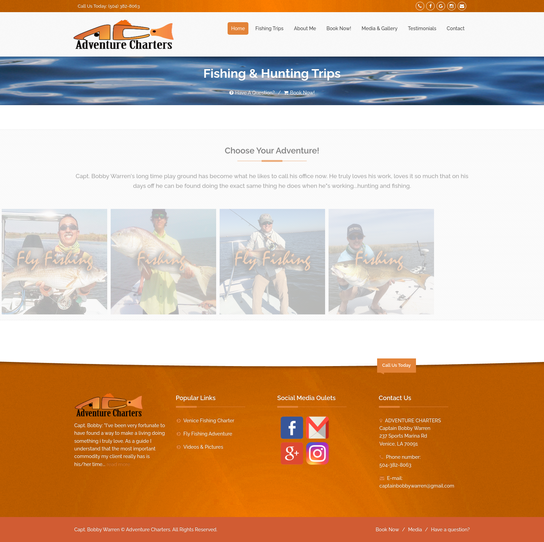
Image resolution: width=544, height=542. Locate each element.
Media (415, 529)
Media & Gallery (380, 28)
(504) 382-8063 (124, 6)
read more (118, 464)
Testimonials (422, 28)
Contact (456, 28)
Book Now (387, 529)
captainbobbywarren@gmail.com (417, 486)
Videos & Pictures (203, 447)
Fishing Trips (269, 28)
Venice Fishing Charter (209, 420)
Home (238, 28)
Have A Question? (252, 92)
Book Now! (338, 28)
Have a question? (450, 529)
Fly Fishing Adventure (208, 434)
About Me (305, 28)
